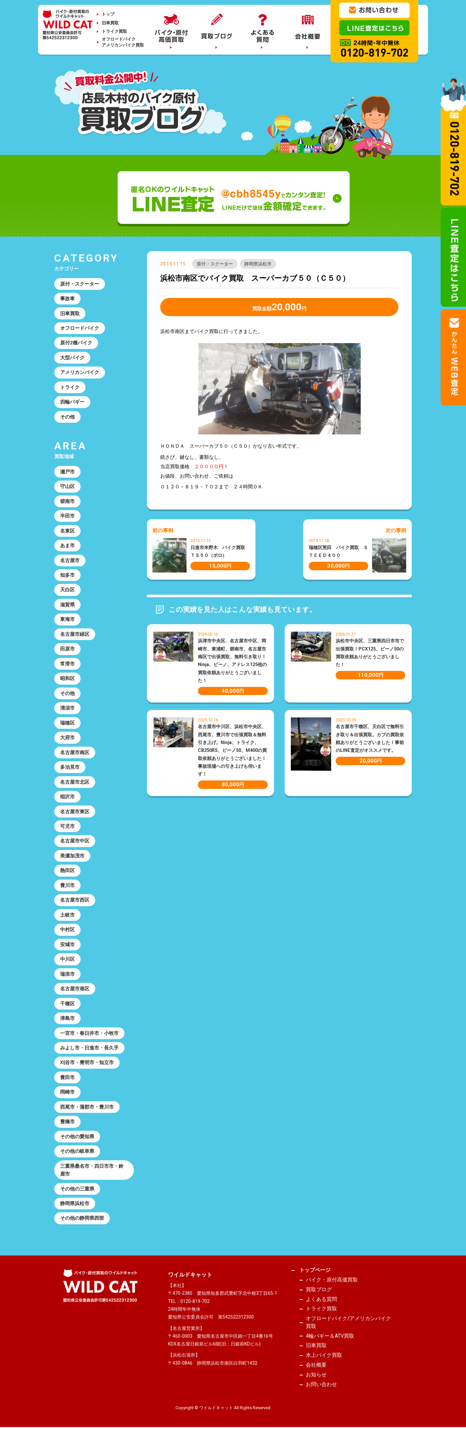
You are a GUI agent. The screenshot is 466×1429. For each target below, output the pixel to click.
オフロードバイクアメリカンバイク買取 (123, 42)
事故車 (67, 299)
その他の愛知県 (77, 1136)
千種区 (67, 1004)
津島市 (67, 1018)
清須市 (67, 708)
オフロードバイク (79, 328)
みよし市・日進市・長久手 (89, 1048)
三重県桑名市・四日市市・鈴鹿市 (91, 1170)
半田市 (67, 516)
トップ (108, 14)
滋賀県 (67, 605)
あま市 (67, 545)
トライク (70, 387)
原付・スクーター (215, 263)
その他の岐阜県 (77, 1151)
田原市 (67, 649)
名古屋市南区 (74, 752)
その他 (67, 417)
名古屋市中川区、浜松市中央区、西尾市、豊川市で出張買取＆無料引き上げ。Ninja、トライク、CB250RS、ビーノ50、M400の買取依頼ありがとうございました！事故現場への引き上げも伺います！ (232, 750)
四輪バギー (72, 402)
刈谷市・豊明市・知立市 (87, 1062)
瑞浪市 (67, 974)
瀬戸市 (67, 472)
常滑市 (67, 664)
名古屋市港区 (74, 989)
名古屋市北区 (74, 782)
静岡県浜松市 (258, 263)
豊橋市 (67, 1122)
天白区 (67, 590)
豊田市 (67, 1077)
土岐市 (67, 915)
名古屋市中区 (74, 841)
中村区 (67, 930)
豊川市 (67, 885)
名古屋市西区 (74, 900)
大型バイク (72, 358)
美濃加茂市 (72, 856)
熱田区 (67, 870)
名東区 (67, 531)
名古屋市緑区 (74, 634)
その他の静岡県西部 (82, 1218)
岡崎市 (67, 1092)
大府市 (67, 737)
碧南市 (67, 501)
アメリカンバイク (79, 372)
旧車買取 (110, 22)
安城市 (67, 944)
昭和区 (67, 678)
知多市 (67, 575)
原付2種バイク (76, 343)
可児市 (67, 826)
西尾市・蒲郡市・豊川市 (87, 1107)
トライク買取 (114, 31)
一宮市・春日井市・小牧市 (89, 1033)
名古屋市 (70, 560)
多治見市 (70, 767)
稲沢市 (67, 797)
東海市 (67, 619)
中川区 (67, 959)
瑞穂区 (67, 723)
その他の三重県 (77, 1189)
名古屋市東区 (74, 812)
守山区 (67, 486)
